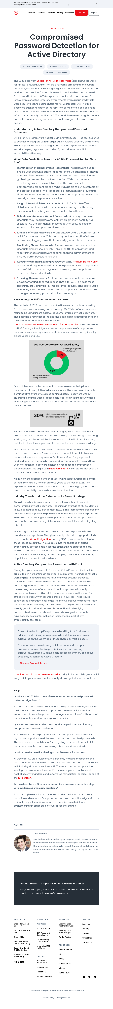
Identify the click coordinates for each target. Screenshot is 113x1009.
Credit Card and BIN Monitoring (21, 949)
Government (42, 967)
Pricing (60, 13)
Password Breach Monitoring (22, 956)
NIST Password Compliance (43, 934)
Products (31, 13)
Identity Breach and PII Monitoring (22, 943)
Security (85, 929)
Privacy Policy (48, 998)
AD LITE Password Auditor (22, 931)
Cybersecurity (58, 66)
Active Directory (32, 66)
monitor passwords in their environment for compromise (46, 324)
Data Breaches (82, 66)
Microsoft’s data (58, 468)
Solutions (41, 13)
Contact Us (87, 943)
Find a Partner (65, 937)
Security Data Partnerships (65, 931)
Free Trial (81, 13)
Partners (51, 13)
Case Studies (65, 964)
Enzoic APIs (19, 937)
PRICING (19, 961)
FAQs (61, 959)
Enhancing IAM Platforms (43, 947)
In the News (64, 973)
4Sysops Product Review (33, 663)
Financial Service (44, 976)
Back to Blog (57, 28)
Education (41, 972)
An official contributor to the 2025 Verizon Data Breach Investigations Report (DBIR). (36, 4)
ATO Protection (43, 929)
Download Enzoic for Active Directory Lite (37, 674)
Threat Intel (87, 938)
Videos (62, 968)
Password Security (56, 72)
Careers (85, 933)
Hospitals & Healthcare (41, 962)
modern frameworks (85, 261)
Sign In (94, 13)
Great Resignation (40, 539)
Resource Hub (65, 950)
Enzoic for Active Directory (21, 925)
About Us (86, 924)
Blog (61, 954)
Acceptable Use (63, 998)
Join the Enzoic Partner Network (66, 925)
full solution (24, 777)
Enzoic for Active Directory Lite (54, 80)
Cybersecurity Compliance (42, 941)
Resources (69, 13)
